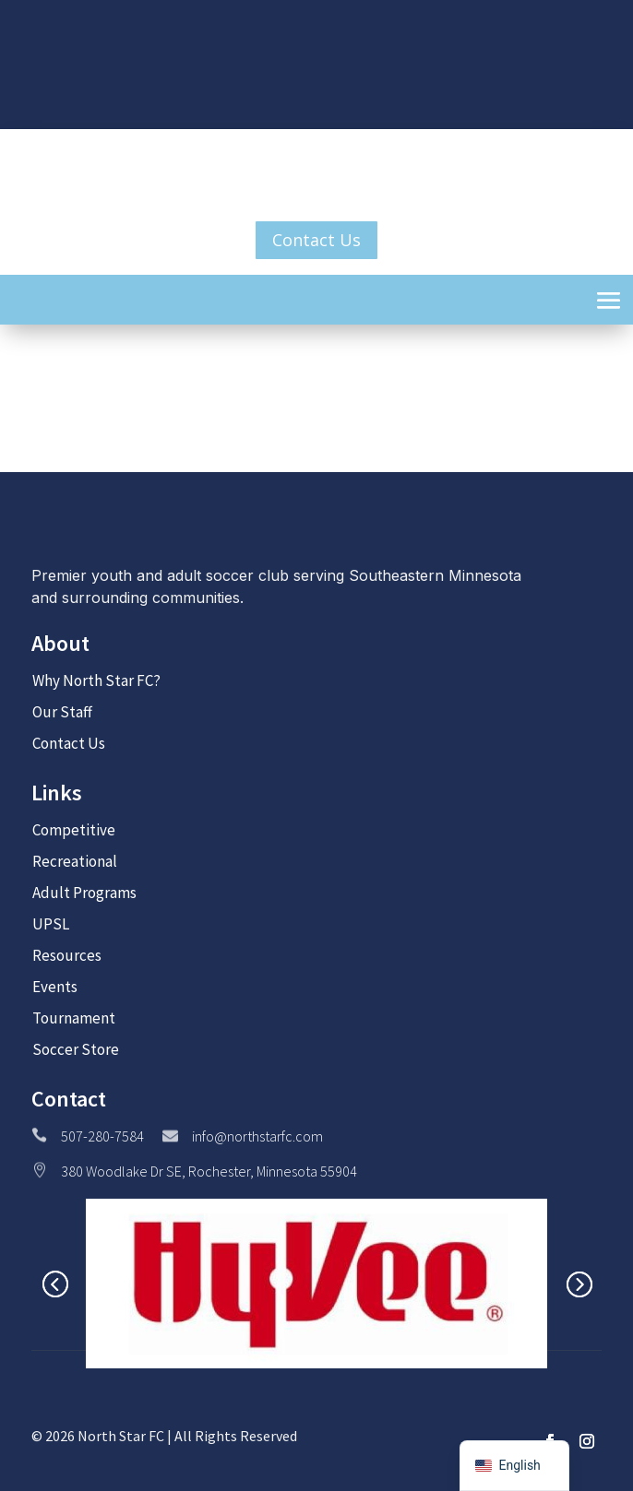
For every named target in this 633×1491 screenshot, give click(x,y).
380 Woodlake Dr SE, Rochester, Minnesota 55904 (209, 1171)
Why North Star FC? (96, 680)
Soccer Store (75, 1049)
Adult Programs (84, 892)
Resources (67, 955)
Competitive (73, 830)
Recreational (74, 861)
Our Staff (62, 712)
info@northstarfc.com (257, 1136)
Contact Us (316, 240)
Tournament (73, 1018)
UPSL (50, 924)
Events (55, 986)
